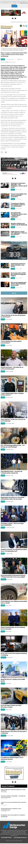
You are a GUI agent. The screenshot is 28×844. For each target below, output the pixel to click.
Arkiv (22, 22)
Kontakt (25, 22)
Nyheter (2, 59)
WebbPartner (20, 840)
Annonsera (18, 22)
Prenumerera (13, 22)
